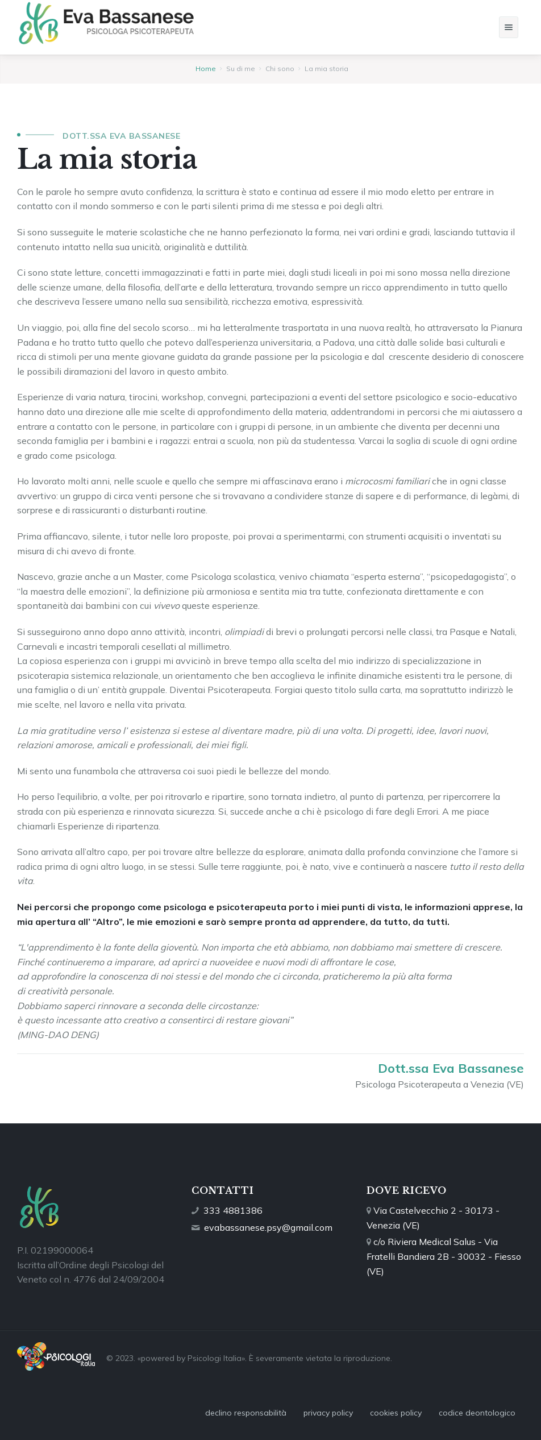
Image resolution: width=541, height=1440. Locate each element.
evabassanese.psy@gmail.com (268, 1227)
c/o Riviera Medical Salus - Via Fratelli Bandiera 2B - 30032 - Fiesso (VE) (444, 1256)
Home (205, 68)
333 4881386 (233, 1210)
